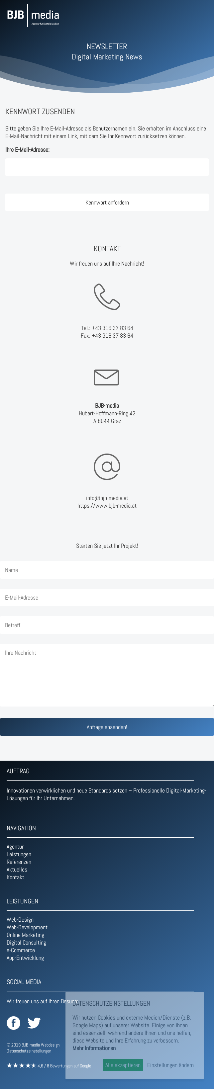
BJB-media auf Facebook (14, 1023)
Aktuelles (17, 869)
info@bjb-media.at (107, 498)
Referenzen (19, 862)
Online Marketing (25, 935)
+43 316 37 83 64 (112, 328)
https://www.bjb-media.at (107, 505)
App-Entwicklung (25, 958)
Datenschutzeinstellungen (29, 1051)
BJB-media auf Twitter (34, 1023)
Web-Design (20, 919)
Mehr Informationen (94, 1048)
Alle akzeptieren (123, 1065)
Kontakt (15, 877)
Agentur (15, 846)
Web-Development (27, 927)
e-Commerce (21, 950)
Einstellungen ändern (170, 1065)
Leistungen (19, 854)
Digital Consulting (26, 942)
